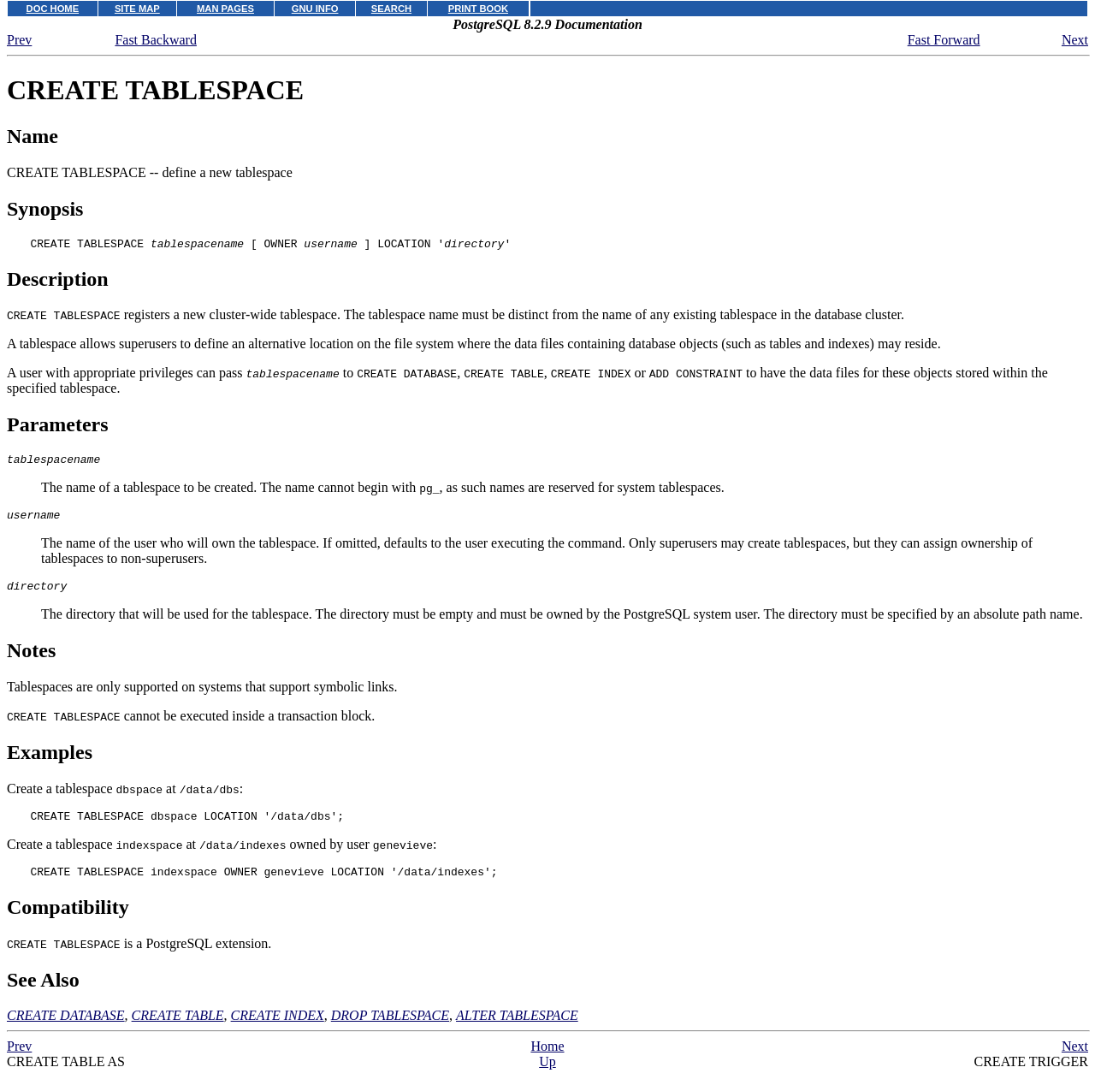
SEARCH (391, 8)
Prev (19, 40)
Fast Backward (156, 40)
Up (547, 1077)
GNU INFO (315, 8)
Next (1075, 40)
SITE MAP (137, 8)
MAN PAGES (225, 8)
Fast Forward (944, 40)
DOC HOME (53, 8)
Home (547, 1061)
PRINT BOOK (478, 8)
